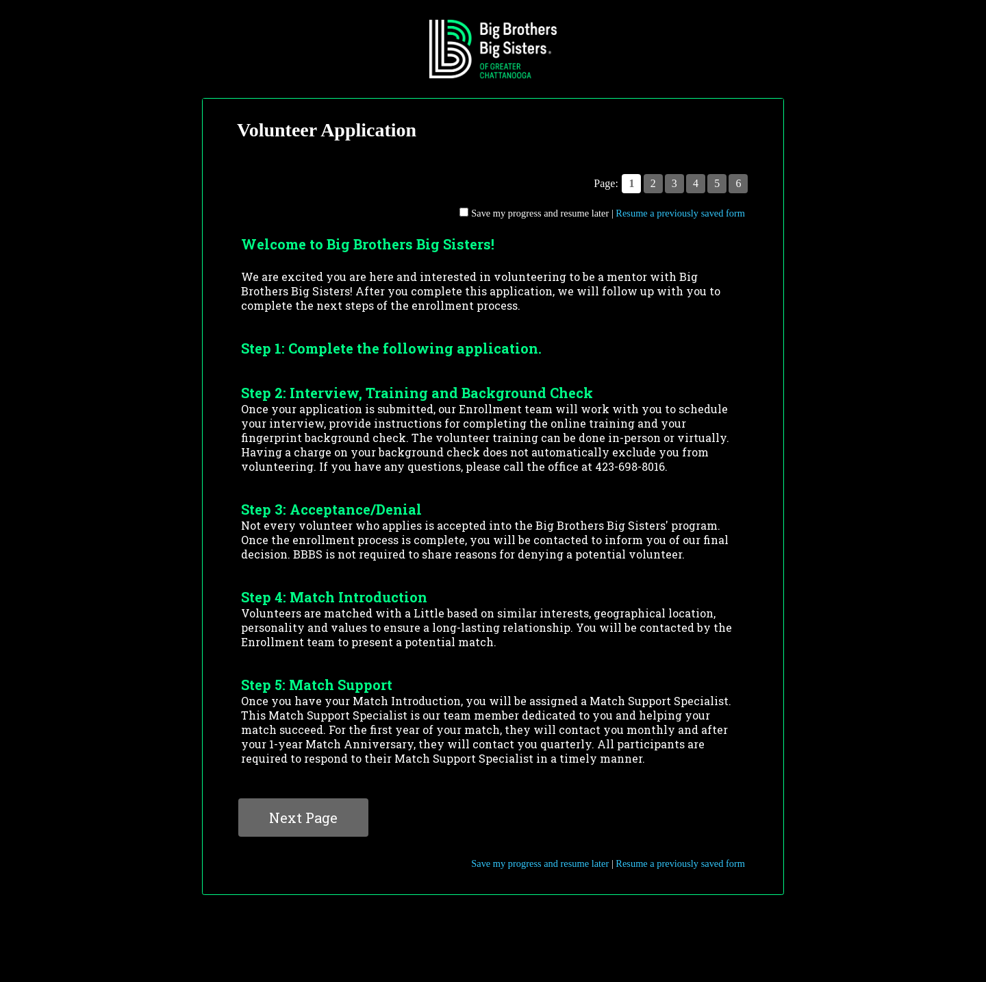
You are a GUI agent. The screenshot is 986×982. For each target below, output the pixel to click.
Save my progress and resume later (540, 213)
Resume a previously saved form (680, 213)
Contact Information (493, 921)
